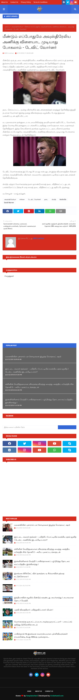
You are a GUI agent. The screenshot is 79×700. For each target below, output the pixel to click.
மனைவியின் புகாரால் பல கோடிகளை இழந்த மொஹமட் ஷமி (33, 356)
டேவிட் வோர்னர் (34, 199)
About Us (4, 2)
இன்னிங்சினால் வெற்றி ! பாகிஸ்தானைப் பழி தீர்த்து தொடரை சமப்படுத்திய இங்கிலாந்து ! (39, 401)
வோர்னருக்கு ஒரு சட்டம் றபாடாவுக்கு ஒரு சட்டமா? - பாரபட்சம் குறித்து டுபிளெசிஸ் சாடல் (43, 623)
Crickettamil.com (56, 696)
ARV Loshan (9, 53)
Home (29, 691)
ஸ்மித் (54, 199)
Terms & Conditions (40, 2)
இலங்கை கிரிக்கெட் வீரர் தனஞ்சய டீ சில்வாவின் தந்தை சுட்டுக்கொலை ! (39, 575)
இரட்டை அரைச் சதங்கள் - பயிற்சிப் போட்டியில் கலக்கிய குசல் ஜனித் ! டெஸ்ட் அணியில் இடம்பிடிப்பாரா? (37, 370)
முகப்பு (7, 27)
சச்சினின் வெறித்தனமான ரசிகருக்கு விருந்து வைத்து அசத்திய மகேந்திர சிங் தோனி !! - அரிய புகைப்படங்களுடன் (39, 385)
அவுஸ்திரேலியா (17, 27)
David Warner (9, 203)
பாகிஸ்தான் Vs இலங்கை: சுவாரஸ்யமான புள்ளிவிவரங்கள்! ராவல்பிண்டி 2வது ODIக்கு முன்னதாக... (41, 635)
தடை (46, 199)
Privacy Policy (26, 2)
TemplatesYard (32, 696)
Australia (63, 199)
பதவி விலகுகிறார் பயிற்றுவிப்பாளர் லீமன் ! (33, 610)
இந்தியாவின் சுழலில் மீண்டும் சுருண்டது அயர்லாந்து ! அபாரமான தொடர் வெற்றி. (44, 599)
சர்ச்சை (22, 199)
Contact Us (14, 2)
